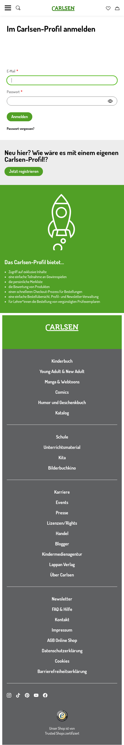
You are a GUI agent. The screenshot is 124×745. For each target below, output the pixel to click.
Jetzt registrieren (23, 171)
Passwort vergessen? (20, 129)
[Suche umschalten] (18, 7)
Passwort (13, 92)
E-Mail (11, 71)
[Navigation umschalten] (8, 8)
